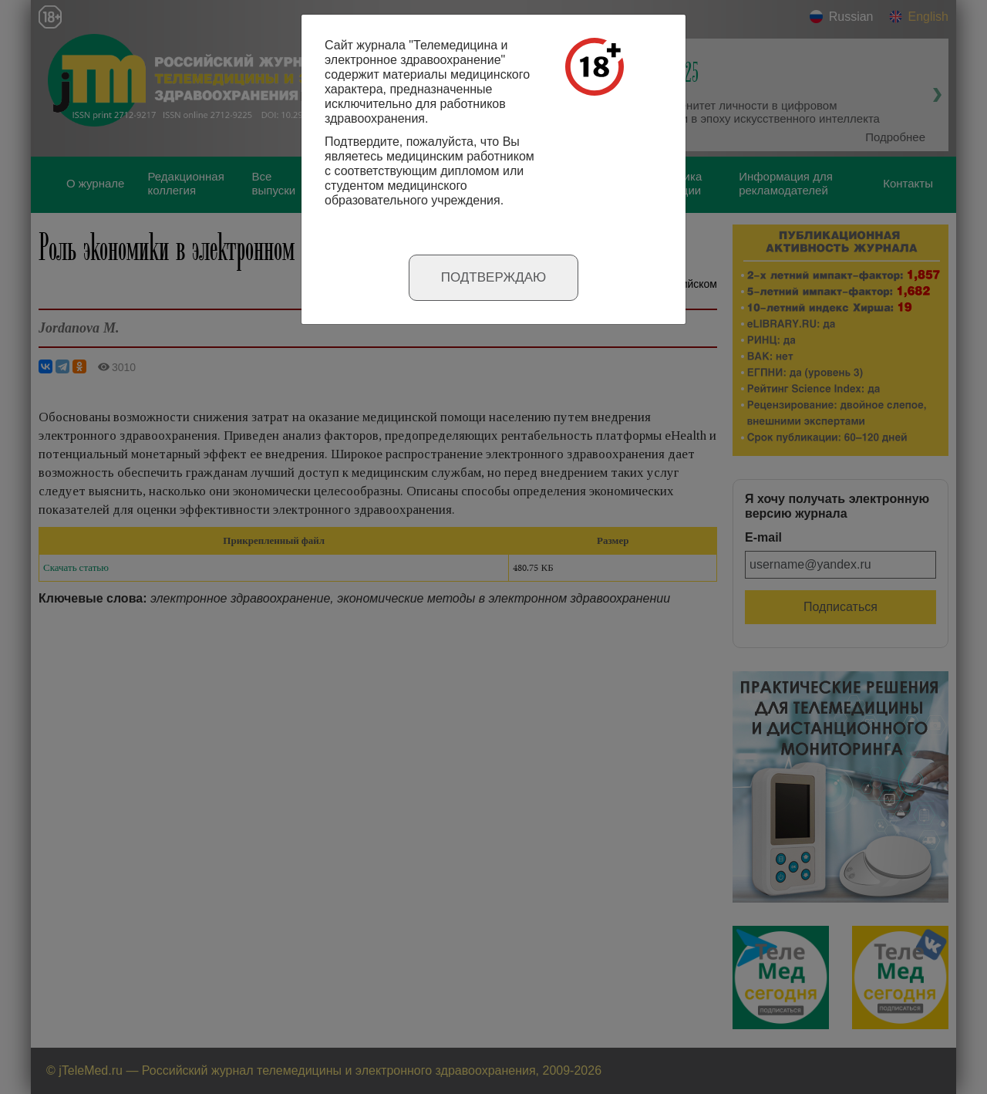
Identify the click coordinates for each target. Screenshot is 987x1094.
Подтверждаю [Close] (494, 277)
